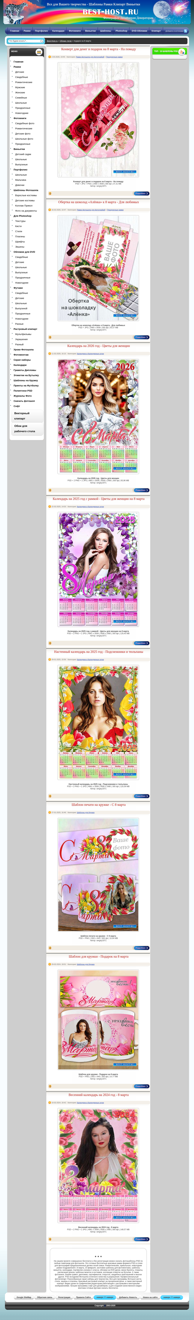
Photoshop (121, 31)
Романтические (23, 82)
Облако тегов (66, 41)
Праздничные (22, 108)
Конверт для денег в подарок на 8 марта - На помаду (98, 49)
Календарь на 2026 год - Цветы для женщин (98, 346)
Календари (58, 31)
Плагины (20, 236)
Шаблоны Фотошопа (26, 190)
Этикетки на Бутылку (26, 375)
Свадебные (21, 77)
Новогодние (21, 113)
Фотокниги (75, 31)
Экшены (19, 246)
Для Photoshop (22, 215)
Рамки (27, 31)
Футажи (18, 287)
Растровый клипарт (25, 329)
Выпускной (21, 308)
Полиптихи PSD (23, 390)
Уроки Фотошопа (24, 349)
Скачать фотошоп (24, 401)
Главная (14, 31)
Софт (17, 406)
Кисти (18, 226)
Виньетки (90, 31)
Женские (20, 92)
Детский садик (23, 154)
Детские (19, 72)
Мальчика (20, 179)
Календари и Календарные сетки (90, 354)
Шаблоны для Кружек (85, 812)
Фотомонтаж (21, 354)
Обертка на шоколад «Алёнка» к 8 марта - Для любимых (98, 202)
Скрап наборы (22, 359)
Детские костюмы (25, 200)
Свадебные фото (24, 123)
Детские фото (22, 133)
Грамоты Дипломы (25, 370)
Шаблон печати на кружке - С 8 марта (99, 805)
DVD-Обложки (139, 31)
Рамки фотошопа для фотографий (90, 57)
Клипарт (156, 31)
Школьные (21, 102)
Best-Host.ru (52, 41)
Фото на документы (26, 210)
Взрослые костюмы (26, 195)
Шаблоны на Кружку (26, 380)
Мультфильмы (23, 334)
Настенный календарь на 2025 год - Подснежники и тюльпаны (98, 652)
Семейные (21, 97)
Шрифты (20, 241)
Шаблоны (105, 31)
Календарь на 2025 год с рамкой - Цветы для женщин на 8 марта (99, 499)
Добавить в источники (174, 31)
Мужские (20, 87)
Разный (19, 344)
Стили (18, 231)
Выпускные (21, 164)
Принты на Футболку (26, 385)
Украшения (21, 339)
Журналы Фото (23, 395)
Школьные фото (24, 138)
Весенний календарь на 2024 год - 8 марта (99, 1095)
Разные (19, 323)
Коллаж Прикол (23, 205)
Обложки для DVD (24, 251)
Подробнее (141, 193)
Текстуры (20, 221)
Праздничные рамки (114, 57)
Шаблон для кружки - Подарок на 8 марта (99, 956)
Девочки (19, 185)
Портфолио (41, 31)
